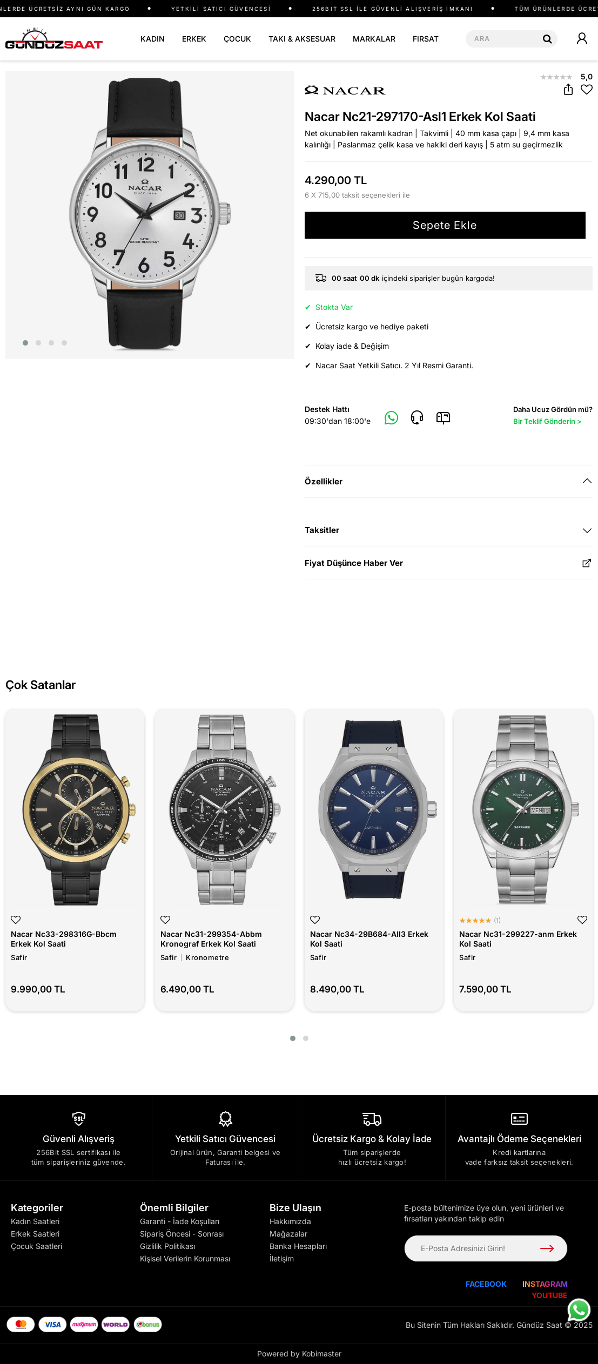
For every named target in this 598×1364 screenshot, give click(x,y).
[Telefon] (417, 418)
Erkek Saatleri (35, 1233)
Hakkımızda (290, 1221)
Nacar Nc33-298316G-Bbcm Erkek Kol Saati (64, 938)
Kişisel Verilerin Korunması (185, 1258)
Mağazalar (288, 1233)
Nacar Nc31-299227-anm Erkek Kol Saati (518, 938)
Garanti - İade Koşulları (179, 1221)
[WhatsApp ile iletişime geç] (579, 1310)
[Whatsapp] (391, 418)
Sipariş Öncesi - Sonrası (182, 1233)
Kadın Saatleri (35, 1221)
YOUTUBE (550, 1295)
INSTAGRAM (545, 1283)
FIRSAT (426, 38)
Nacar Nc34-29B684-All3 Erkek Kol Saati (369, 938)
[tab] (449, 481)
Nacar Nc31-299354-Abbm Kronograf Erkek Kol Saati (211, 938)
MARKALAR (374, 38)
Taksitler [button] (322, 530)
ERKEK (194, 38)
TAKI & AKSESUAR (301, 38)
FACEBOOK (486, 1283)
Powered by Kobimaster (299, 1353)
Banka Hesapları (298, 1246)
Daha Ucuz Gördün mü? (553, 416)
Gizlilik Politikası (167, 1246)
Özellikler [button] (323, 481)
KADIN (152, 38)
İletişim (282, 1258)
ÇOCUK (237, 38)
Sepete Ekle (445, 225)
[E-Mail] (443, 417)
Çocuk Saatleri (36, 1246)
